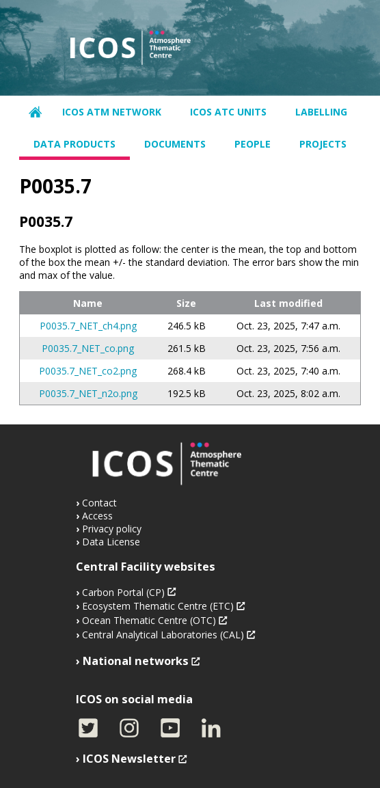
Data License (111, 541)
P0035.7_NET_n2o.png (88, 393)
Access (97, 515)
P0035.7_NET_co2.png (88, 370)
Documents (175, 143)
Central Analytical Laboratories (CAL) (163, 634)
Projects (323, 143)
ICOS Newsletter (129, 758)
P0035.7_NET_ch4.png (88, 325)
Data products (74, 143)
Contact (99, 502)
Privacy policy (111, 528)
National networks (136, 660)
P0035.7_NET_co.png (88, 348)
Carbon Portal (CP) (123, 592)
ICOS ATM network (111, 111)
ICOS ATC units (228, 111)
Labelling (321, 111)
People (252, 143)
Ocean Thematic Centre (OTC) (149, 620)
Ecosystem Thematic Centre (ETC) (158, 605)
